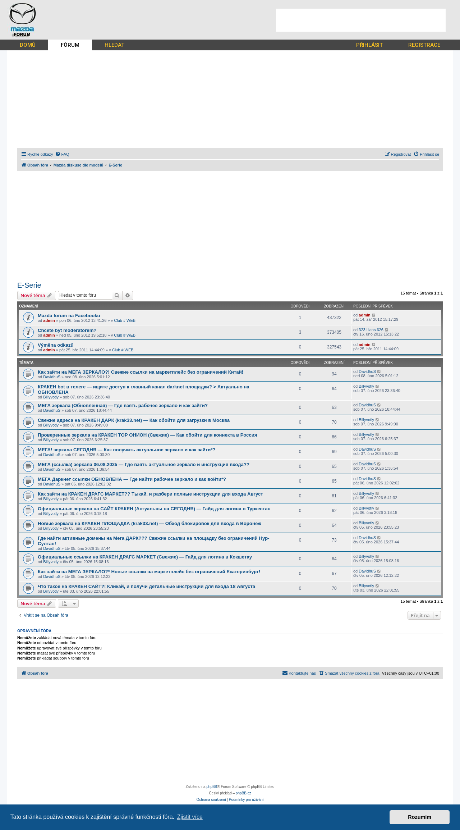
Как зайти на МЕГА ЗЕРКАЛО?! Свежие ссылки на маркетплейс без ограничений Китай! (140, 372)
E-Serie (29, 285)
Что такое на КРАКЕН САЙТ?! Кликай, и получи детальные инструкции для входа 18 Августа (146, 586)
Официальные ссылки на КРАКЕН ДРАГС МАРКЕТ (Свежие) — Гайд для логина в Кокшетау (145, 557)
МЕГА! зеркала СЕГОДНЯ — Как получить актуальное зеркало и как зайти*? (127, 449)
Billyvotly (51, 397)
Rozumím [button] (419, 817)
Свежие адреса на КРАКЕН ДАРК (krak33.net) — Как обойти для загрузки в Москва (134, 420)
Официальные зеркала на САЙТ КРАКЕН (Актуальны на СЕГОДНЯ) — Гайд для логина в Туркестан (154, 508)
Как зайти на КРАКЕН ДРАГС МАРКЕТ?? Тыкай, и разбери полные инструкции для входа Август (150, 494)
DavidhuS (51, 377)
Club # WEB (124, 320)
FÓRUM (70, 45)
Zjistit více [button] (190, 817)
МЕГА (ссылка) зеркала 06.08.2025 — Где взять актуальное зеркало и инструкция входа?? (143, 464)
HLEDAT (114, 45)
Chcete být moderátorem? (67, 330)
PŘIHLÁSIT (369, 45)
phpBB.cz (243, 793)
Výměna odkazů (56, 345)
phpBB (211, 787)
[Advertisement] (361, 20)
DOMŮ (28, 45)
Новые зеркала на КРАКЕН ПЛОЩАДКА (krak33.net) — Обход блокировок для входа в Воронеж (149, 523)
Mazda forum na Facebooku (69, 315)
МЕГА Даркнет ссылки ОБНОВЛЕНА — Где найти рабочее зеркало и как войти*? (132, 479)
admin (49, 320)
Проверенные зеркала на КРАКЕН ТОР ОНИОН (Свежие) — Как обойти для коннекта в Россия (147, 435)
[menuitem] (62, 154)
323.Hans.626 (371, 330)
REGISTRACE (424, 45)
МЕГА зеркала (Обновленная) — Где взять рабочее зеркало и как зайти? (123, 405)
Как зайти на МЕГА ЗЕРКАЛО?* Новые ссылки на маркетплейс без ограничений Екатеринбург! (149, 571)
